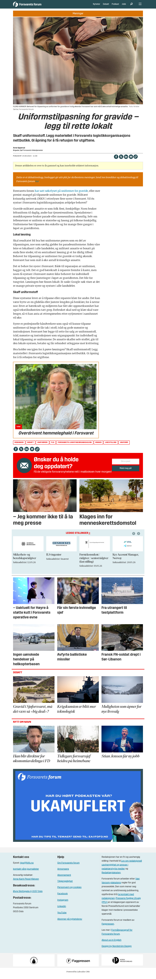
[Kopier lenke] (135, 160)
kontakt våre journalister (26, 873)
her (37, 184)
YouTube (61, 916)
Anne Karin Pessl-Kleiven (26, 883)
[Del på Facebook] (116, 160)
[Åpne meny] (140, 6)
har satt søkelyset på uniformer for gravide (61, 194)
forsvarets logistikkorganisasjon (75, 446)
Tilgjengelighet (65, 885)
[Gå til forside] (35, 6)
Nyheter (96, 6)
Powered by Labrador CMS (78, 975)
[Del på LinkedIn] (126, 160)
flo (52, 446)
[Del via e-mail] (131, 160)
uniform (124, 446)
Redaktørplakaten (111, 876)
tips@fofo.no (27, 866)
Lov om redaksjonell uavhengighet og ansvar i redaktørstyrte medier (122, 868)
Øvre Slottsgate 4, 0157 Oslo (28, 895)
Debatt (106, 6)
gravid (98, 446)
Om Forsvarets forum (68, 866)
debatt (30, 446)
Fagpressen (108, 927)
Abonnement (64, 879)
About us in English (111, 944)
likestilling (110, 446)
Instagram (62, 904)
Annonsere (63, 873)
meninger (19, 446)
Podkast (115, 6)
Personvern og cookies (69, 891)
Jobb (124, 6)
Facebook (62, 897)
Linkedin (61, 910)
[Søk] (131, 6)
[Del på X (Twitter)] (121, 160)
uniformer (42, 446)
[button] (139, 537)
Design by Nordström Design (117, 950)
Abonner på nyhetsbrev (69, 923)
